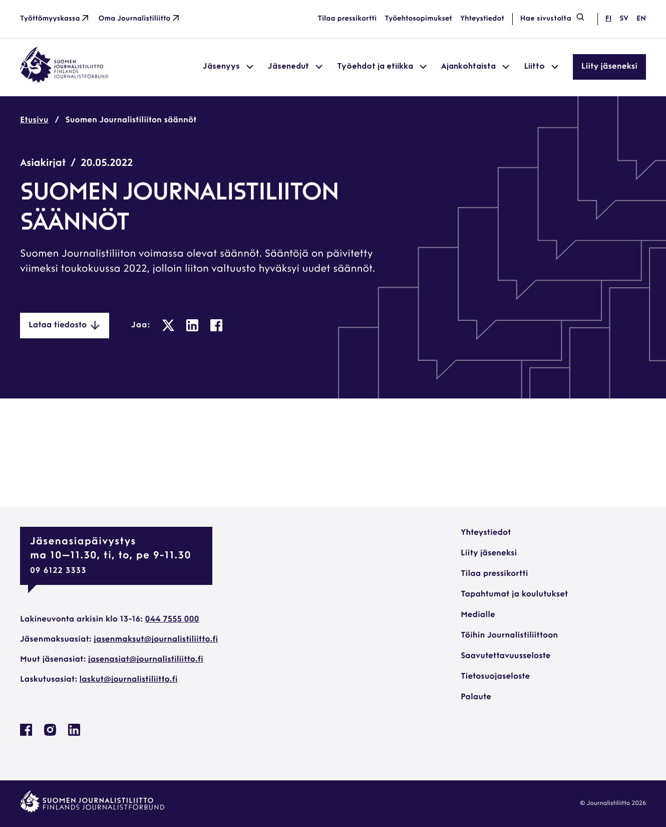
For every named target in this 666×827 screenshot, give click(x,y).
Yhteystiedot (482, 19)
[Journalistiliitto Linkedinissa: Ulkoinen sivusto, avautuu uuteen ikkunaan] (74, 734)
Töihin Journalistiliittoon (509, 636)
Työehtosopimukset (418, 19)
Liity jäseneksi (609, 67)
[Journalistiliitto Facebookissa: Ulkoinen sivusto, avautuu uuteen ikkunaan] (26, 734)
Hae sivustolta (552, 19)
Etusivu (34, 120)
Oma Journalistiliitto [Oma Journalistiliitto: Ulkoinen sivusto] (140, 19)
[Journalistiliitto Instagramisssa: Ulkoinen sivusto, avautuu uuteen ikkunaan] (50, 734)
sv (623, 19)
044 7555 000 (172, 619)
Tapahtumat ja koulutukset (514, 594)
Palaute (476, 697)
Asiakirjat (43, 163)
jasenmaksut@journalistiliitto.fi (156, 640)
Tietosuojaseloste (495, 677)
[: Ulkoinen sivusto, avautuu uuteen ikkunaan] (168, 325)
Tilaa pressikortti (347, 19)
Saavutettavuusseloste (505, 656)
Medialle (478, 615)
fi (608, 19)
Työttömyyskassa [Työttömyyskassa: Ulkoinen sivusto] (55, 19)
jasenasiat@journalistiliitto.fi (145, 660)
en (641, 19)
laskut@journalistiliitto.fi (129, 680)
